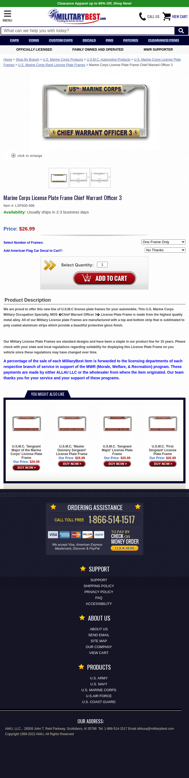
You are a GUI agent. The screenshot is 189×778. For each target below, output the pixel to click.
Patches (130, 40)
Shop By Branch (27, 59)
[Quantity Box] (102, 264)
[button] (7, 16)
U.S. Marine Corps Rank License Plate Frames (51, 65)
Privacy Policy (98, 592)
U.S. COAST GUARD (99, 702)
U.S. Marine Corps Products (63, 59)
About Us (99, 629)
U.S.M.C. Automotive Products (108, 59)
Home (8, 59)
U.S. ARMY (99, 678)
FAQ (98, 598)
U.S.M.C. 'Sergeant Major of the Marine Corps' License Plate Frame (26, 433)
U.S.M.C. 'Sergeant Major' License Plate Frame (117, 431)
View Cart (98, 653)
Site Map (99, 641)
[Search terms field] (87, 30)
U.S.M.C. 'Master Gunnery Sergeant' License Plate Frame (72, 431)
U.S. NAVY (98, 684)
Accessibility (99, 604)
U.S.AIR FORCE (99, 696)
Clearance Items (163, 40)
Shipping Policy (98, 586)
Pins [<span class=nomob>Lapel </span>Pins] (109, 40)
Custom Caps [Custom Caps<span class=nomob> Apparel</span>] (61, 40)
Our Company (99, 647)
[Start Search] (181, 30)
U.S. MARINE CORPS (98, 690)
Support (98, 580)
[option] (59, 178)
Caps (14, 40)
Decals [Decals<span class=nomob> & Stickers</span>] (89, 40)
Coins (34, 40)
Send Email (99, 635)
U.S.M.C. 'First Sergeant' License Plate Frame (162, 431)
